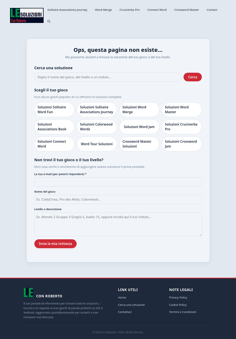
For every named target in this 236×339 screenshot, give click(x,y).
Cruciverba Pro (130, 10)
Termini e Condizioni (182, 312)
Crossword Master (186, 10)
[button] (49, 21)
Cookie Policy (178, 305)
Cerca (192, 77)
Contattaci (125, 312)
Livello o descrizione (48, 209)
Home (122, 297)
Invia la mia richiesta (55, 243)
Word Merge (103, 10)
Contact (212, 10)
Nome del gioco (45, 191)
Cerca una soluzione (131, 305)
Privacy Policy (178, 297)
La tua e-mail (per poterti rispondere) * (60, 174)
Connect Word (157, 10)
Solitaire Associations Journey (67, 10)
